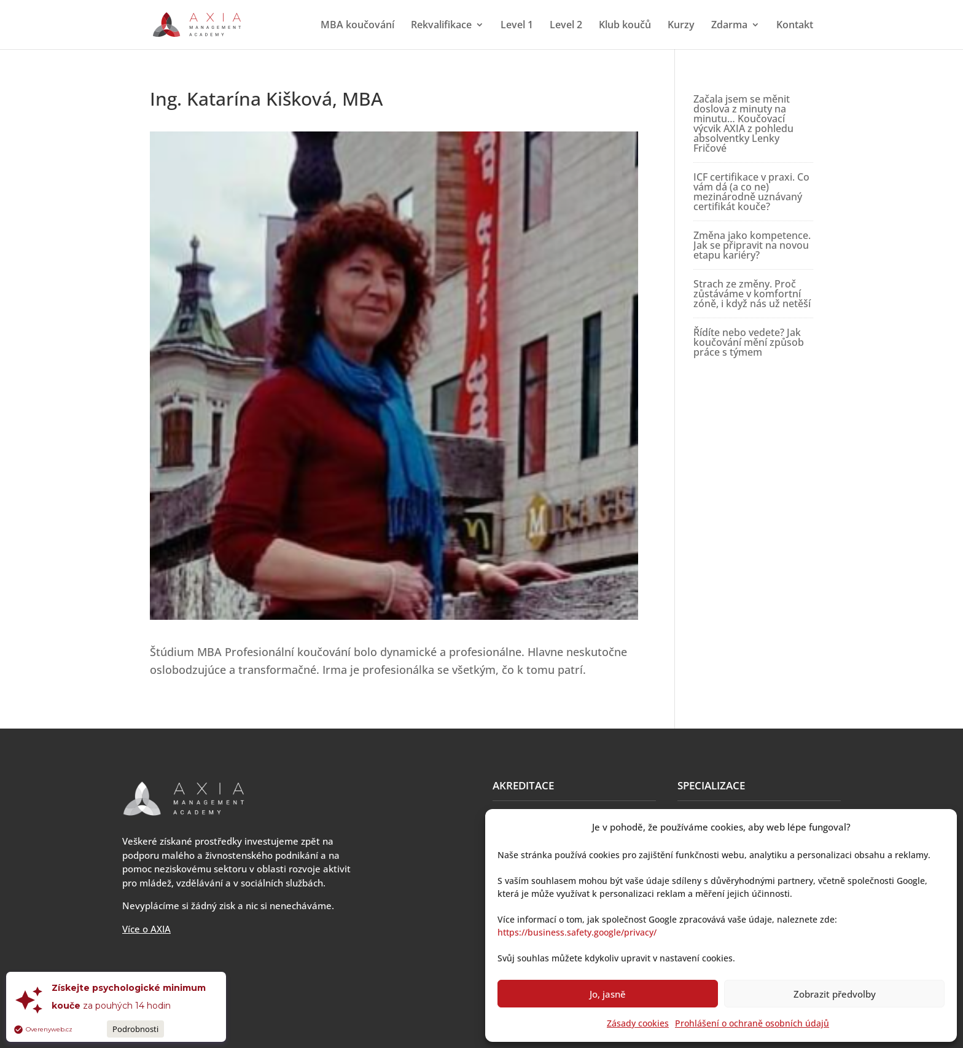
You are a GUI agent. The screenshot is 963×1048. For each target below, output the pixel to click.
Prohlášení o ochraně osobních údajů (752, 1023)
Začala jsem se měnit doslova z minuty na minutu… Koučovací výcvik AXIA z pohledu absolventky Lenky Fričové (743, 123)
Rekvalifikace (441, 25)
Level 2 (566, 25)
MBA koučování (357, 25)
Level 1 (517, 25)
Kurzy (681, 25)
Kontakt (794, 25)
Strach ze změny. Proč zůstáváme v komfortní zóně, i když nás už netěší (752, 293)
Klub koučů (625, 25)
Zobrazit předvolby (834, 994)
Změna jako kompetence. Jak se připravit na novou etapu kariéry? (752, 245)
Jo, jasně (608, 994)
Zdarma (729, 25)
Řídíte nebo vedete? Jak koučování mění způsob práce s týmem (748, 342)
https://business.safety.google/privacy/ (577, 932)
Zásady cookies (638, 1023)
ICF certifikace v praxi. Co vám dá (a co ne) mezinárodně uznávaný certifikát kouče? (751, 191)
